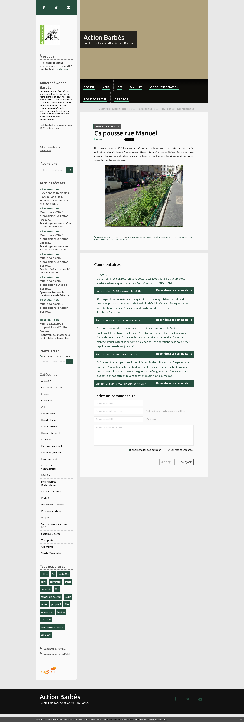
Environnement (49, 458)
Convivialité (47, 400)
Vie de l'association (164, 87)
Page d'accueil (145, 108)
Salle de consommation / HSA (54, 525)
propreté (56, 604)
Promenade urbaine (51, 510)
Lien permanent (103, 237)
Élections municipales (52, 445)
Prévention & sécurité (52, 504)
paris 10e (46, 619)
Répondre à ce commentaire (174, 290)
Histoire (45, 475)
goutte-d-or (47, 611)
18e (57, 589)
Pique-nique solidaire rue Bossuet (177, 108)
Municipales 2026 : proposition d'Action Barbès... (53, 284)
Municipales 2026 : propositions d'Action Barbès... (54, 215)
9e (53, 573)
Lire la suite (62, 69)
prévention (55, 581)
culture (44, 573)
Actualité (46, 380)
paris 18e (46, 634)
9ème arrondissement (52, 626)
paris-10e (46, 589)
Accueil (89, 87)
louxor (44, 604)
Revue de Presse (95, 99)
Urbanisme (47, 546)
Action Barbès (104, 37)
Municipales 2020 (50, 491)
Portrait (45, 497)
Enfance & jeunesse (51, 452)
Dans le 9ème (48, 413)
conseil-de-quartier (51, 596)
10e (67, 604)
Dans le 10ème (49, 419)
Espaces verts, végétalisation (48, 467)
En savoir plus (160, 719)
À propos (121, 99)
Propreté (46, 517)
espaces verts (101, 239)
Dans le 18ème (49, 426)
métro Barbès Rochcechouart (49, 483)
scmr (43, 581)
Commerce (47, 393)
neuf (106, 87)
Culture (45, 406)
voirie (68, 596)
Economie (46, 439)
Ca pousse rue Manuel (125, 133)
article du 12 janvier (113, 152)
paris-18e (64, 573)
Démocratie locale (51, 432)
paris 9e (188, 237)
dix (119, 87)
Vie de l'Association (51, 553)
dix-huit (136, 87)
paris (181, 237)
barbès (61, 611)
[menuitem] (89, 85)
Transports (47, 540)
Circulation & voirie (51, 387)
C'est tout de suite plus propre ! (114, 108)
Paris (68, 581)
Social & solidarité (50, 533)
